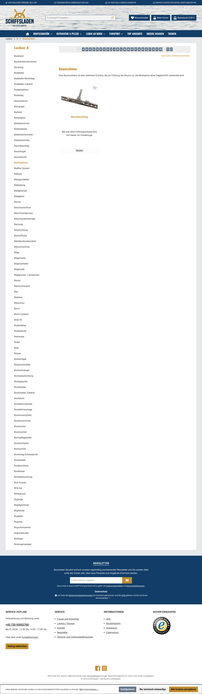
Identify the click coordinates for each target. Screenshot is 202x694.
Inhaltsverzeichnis (181, 55)
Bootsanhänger (21, 370)
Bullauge (18, 538)
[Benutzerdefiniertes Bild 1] (161, 625)
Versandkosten (93, 676)
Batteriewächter (22, 140)
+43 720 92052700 (17, 624)
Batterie (18, 112)
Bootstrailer (20, 460)
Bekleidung (19, 185)
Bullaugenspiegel (22, 544)
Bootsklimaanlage (23, 409)
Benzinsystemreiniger (24, 218)
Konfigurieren (128, 689)
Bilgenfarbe (20, 258)
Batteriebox (19, 117)
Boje (16, 348)
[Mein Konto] (160, 18)
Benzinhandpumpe (23, 213)
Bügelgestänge (21, 505)
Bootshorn (19, 398)
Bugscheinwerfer (22, 527)
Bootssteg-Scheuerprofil (26, 454)
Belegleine (19, 196)
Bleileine (18, 297)
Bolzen (17, 353)
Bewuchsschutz (22, 247)
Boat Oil (18, 319)
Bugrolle (18, 521)
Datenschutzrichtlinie (114, 586)
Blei (16, 291)
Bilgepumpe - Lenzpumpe (26, 275)
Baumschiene (21, 162)
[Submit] (127, 580)
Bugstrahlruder (21, 533)
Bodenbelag (20, 325)
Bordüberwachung (23, 477)
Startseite (165, 55)
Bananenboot (20, 101)
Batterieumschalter (23, 134)
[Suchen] (112, 18)
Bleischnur (19, 303)
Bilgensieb (19, 269)
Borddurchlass (21, 465)
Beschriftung (20, 235)
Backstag (18, 67)
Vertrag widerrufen (17, 646)
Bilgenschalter (21, 263)
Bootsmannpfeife (22, 415)
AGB (123, 595)
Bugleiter (18, 516)
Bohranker (19, 336)
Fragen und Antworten (68, 619)
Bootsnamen (20, 432)
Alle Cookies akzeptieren (183, 689)
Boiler (17, 342)
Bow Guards (20, 482)
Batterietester (20, 129)
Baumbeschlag (21, 145)
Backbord (19, 56)
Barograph (19, 106)
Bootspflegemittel (23, 437)
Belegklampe (20, 190)
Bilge (16, 252)
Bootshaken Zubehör (24, 392)
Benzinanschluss (22, 207)
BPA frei (18, 488)
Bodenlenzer (20, 331)
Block (17, 308)
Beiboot (18, 174)
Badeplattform (21, 89)
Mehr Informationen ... (89, 689)
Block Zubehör (21, 314)
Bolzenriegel (20, 359)
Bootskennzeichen (23, 404)
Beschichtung (21, 230)
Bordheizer (19, 471)
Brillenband (19, 493)
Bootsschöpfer (21, 443)
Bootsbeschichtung (23, 376)
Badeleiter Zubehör (23, 84)
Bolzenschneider (22, 364)
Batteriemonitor (21, 123)
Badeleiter (19, 73)
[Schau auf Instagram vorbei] (104, 668)
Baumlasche (20, 157)
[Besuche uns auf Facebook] (98, 668)
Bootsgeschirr (21, 381)
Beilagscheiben (21, 179)
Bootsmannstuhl (22, 420)
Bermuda (18, 224)
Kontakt (61, 628)
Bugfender (19, 510)
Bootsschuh (20, 449)
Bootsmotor (20, 426)
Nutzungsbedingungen (135, 586)
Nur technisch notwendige (153, 689)
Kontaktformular (30, 637)
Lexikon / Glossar (65, 623)
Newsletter (62, 632)
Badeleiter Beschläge (24, 78)
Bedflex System (21, 168)
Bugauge (18, 499)
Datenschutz (112, 632)
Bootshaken (20, 387)
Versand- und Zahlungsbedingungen (75, 637)
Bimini (17, 280)
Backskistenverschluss (25, 61)
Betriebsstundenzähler (25, 241)
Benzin (17, 202)
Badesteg (18, 95)
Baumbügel (20, 151)
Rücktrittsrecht (113, 623)
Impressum (111, 628)
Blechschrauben (22, 286)
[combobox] (77, 18)
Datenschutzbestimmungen (80, 595)
